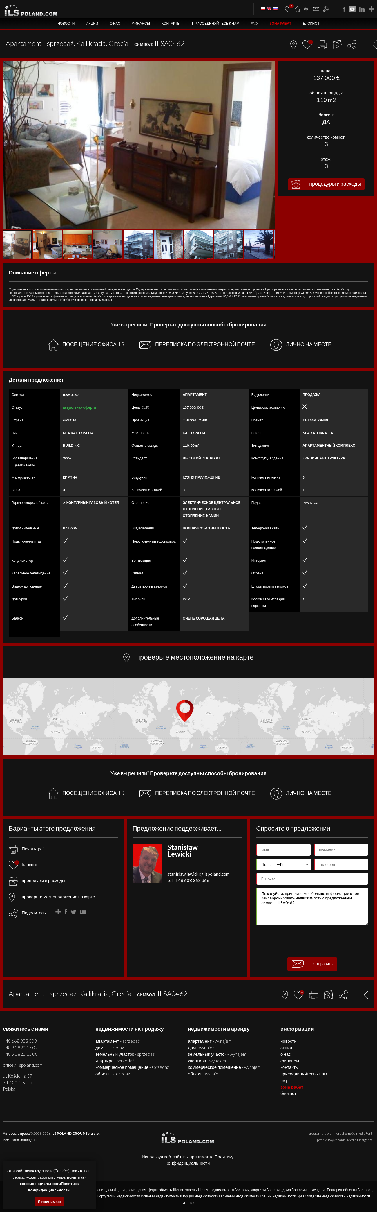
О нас (115, 23)
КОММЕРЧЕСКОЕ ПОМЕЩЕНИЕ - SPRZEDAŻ (132, 1067)
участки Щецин (197, 1190)
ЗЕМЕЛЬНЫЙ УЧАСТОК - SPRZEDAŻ (125, 1054)
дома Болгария (294, 1190)
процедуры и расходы (326, 184)
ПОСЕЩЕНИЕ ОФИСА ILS (86, 345)
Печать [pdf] (27, 848)
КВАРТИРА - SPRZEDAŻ (114, 1060)
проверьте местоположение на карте (52, 896)
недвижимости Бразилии (292, 1196)
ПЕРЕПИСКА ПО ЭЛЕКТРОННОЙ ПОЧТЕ (197, 345)
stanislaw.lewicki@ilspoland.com (198, 874)
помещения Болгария (325, 1190)
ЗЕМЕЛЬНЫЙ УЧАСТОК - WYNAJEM (217, 1054)
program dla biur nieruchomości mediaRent (340, 1133)
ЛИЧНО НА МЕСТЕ (300, 345)
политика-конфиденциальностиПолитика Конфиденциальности (53, 1183)
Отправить (312, 964)
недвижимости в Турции (175, 1196)
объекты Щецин (171, 1190)
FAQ (254, 23)
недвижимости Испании (136, 1196)
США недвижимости (329, 1196)
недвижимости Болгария (229, 1190)
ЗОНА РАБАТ (280, 23)
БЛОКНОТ (311, 23)
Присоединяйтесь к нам (215, 23)
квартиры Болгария (266, 1190)
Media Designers (359, 1140)
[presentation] (312, 941)
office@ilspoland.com (23, 1065)
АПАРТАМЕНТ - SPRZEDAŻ (117, 1041)
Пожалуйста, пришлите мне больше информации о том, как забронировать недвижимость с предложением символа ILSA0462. (312, 906)
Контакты (171, 23)
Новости (66, 23)
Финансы (141, 23)
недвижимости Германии (215, 1196)
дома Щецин (116, 1190)
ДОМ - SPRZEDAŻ (109, 1047)
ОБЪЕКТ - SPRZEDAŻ (112, 1073)
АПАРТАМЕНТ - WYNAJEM (209, 1041)
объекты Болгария (357, 1190)
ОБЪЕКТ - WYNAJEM (205, 1073)
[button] (270, 66)
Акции (92, 23)
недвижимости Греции (253, 1196)
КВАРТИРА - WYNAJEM (207, 1060)
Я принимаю (49, 1201)
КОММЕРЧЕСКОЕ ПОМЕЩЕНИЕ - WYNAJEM (224, 1067)
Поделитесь (34, 912)
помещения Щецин (143, 1190)
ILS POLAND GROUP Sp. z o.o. (75, 1133)
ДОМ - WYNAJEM (201, 1047)
